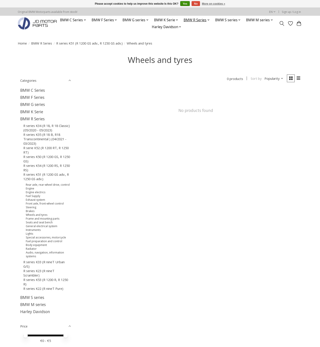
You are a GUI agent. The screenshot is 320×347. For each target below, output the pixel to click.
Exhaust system (35, 200)
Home (22, 43)
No (196, 3)
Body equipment (36, 245)
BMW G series (32, 104)
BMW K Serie (31, 111)
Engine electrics (35, 192)
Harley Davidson (35, 311)
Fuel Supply (33, 196)
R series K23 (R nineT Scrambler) (38, 273)
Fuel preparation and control (44, 241)
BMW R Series (41, 43)
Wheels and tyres (36, 215)
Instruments (33, 230)
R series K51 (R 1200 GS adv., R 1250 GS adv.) (89, 43)
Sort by (255, 78)
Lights (29, 234)
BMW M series (33, 304)
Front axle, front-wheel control (45, 203)
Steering (31, 207)
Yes (185, 3)
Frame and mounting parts (42, 218)
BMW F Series (32, 97)
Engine (30, 188)
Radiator (31, 249)
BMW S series (32, 297)
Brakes (30, 211)
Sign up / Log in (291, 12)
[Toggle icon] (282, 23)
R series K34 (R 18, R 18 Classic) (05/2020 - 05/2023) (46, 127)
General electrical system (41, 226)
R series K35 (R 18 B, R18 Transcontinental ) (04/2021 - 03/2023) (44, 139)
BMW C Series (32, 90)
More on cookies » (213, 3)
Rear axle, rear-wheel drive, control (48, 185)
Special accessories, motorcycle (46, 237)
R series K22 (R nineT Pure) (43, 288)
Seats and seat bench (39, 222)
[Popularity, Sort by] (273, 78)
